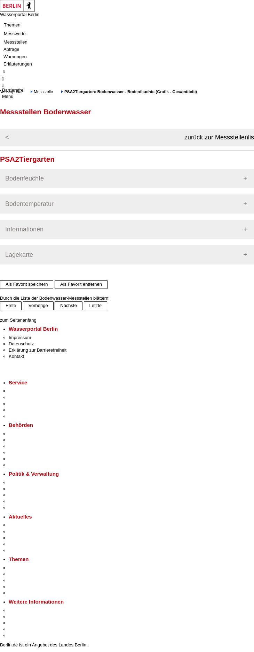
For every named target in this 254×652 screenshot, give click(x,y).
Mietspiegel (20, 586)
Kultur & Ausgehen (27, 610)
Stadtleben (19, 629)
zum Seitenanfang (18, 320)
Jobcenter (19, 458)
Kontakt (16, 356)
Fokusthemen (22, 567)
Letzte (95, 305)
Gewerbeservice (25, 416)
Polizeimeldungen (27, 531)
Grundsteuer (21, 593)
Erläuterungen (17, 64)
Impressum (20, 337)
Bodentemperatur (29, 203)
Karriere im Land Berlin (32, 488)
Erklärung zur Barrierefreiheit (37, 350)
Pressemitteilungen (28, 525)
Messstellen (15, 42)
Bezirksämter (22, 446)
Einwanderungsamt (28, 465)
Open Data (20, 501)
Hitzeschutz (20, 550)
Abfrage (11, 49)
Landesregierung (26, 482)
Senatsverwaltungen (29, 440)
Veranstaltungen (25, 537)
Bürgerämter (21, 452)
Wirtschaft (19, 623)
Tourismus (19, 616)
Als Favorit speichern (27, 284)
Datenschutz (21, 343)
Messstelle (43, 91)
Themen (12, 25)
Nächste (68, 305)
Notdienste (19, 410)
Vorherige (38, 305)
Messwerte (15, 33)
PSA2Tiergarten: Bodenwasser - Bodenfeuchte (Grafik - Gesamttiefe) (130, 91)
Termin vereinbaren (28, 397)
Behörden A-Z (23, 433)
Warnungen (15, 56)
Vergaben (18, 507)
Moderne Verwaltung (29, 580)
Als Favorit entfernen (81, 284)
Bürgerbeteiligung (26, 495)
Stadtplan (18, 635)
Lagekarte (19, 254)
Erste (11, 305)
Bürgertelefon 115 (27, 403)
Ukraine (16, 544)
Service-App (21, 390)
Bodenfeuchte (24, 178)
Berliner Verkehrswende (33, 574)
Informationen (24, 229)
